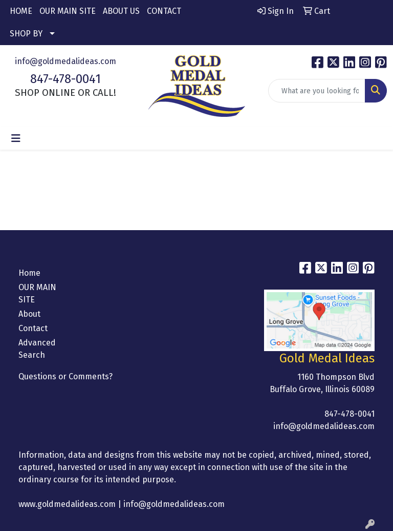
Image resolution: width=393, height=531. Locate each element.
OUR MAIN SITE (67, 11)
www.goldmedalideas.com (67, 504)
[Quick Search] (316, 91)
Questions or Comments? (65, 376)
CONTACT (164, 11)
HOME (21, 11)
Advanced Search (37, 349)
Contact (33, 328)
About (29, 314)
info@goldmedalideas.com (65, 61)
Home (29, 273)
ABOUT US (121, 11)
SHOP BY (26, 33)
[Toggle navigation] (16, 138)
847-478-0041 (65, 79)
